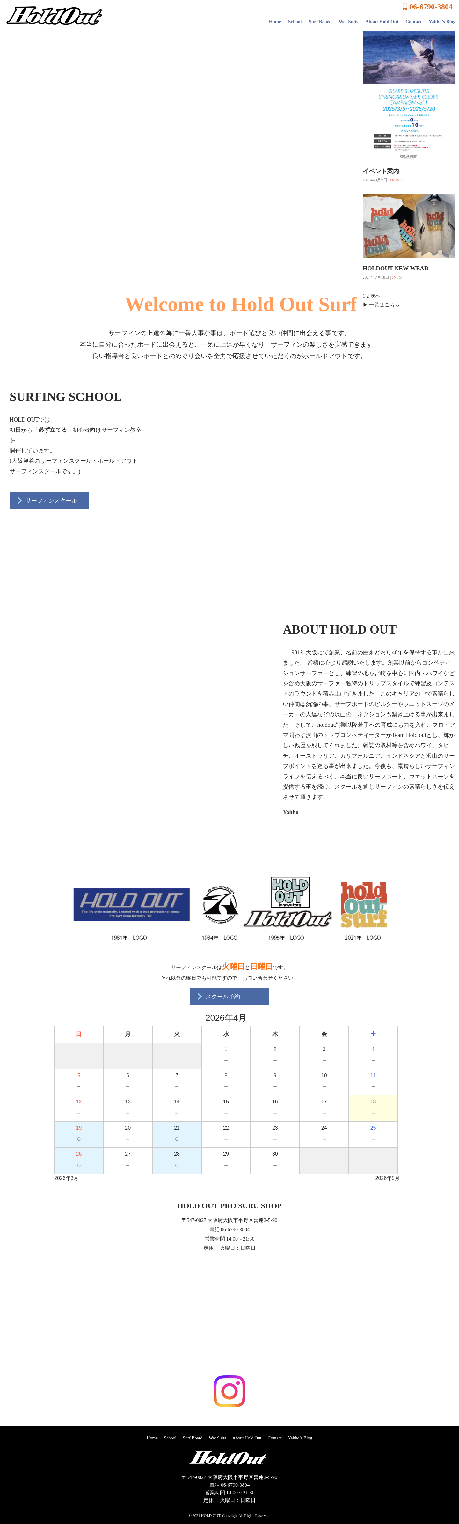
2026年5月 (387, 1178)
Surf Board (320, 21)
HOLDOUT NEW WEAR (396, 268)
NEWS (396, 180)
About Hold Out (381, 21)
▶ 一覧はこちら (381, 304)
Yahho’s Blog (442, 21)
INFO (397, 277)
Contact (413, 21)
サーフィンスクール (46, 500)
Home (275, 21)
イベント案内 (381, 171)
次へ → (378, 295)
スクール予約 (217, 996)
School (295, 21)
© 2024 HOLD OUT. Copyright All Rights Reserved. (230, 1516)
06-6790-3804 (428, 7)
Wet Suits (348, 21)
